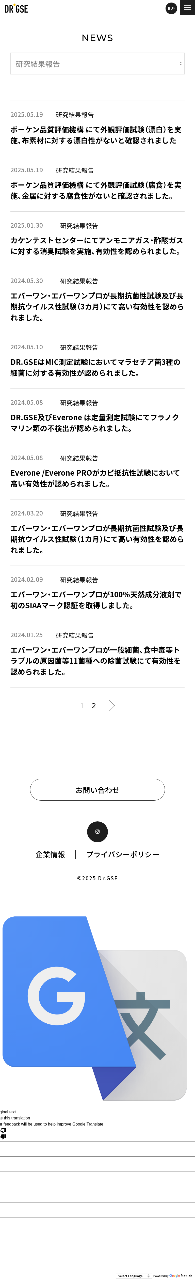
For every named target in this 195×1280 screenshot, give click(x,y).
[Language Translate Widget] (134, 1276)
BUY (171, 8)
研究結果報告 (75, 114)
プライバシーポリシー (122, 854)
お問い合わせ (97, 790)
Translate (180, 1276)
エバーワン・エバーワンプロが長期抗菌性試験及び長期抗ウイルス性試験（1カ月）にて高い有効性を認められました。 (97, 539)
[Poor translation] (3, 1133)
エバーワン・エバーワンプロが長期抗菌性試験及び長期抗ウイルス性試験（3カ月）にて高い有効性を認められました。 (97, 306)
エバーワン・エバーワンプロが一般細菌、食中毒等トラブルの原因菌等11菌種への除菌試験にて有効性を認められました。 (95, 660)
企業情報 (50, 854)
